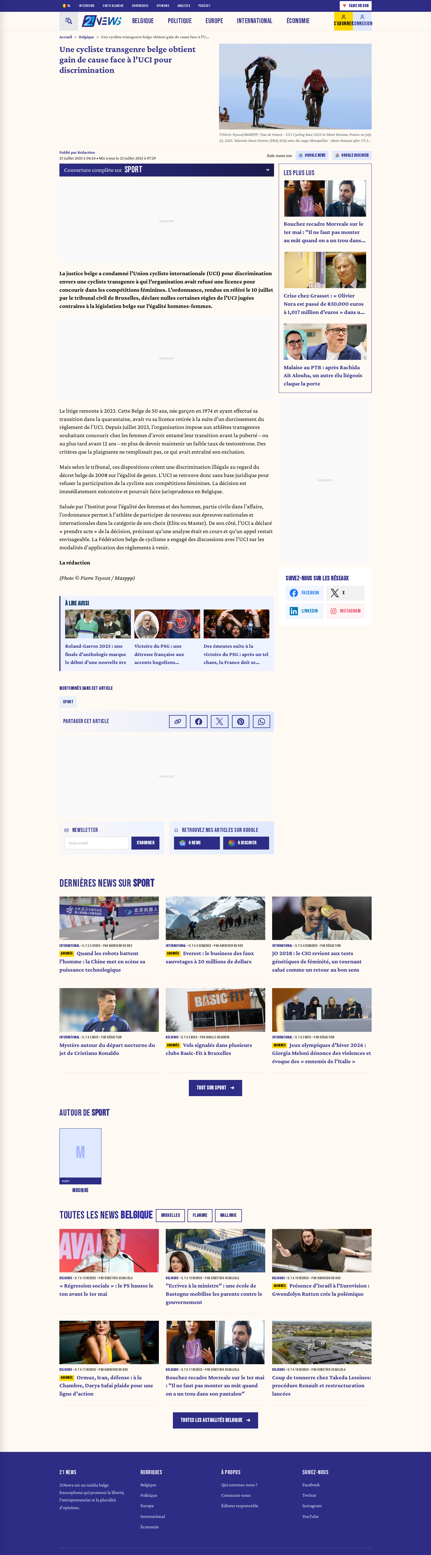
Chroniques (140, 6)
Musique (80, 1190)
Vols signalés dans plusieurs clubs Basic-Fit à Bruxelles (209, 1049)
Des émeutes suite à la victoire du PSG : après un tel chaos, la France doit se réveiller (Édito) (236, 654)
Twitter (309, 1495)
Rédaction (86, 152)
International (255, 21)
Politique (180, 21)
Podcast (204, 6)
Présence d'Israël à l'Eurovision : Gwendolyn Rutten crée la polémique (320, 1289)
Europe (214, 21)
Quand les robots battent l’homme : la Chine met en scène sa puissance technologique (102, 961)
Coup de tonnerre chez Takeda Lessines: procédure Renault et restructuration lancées (321, 1385)
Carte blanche (113, 6)
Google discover (352, 155)
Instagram (312, 1505)
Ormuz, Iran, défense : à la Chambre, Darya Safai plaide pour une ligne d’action (106, 1385)
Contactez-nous (236, 1495)
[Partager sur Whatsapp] (261, 721)
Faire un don (356, 5)
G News (190, 843)
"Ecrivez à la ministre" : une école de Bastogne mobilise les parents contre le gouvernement (214, 1293)
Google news (312, 155)
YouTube (310, 1516)
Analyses (184, 6)
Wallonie (228, 1215)
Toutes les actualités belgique (211, 1420)
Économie (298, 21)
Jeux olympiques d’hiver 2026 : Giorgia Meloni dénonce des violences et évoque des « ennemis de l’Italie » (321, 1053)
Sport (68, 702)
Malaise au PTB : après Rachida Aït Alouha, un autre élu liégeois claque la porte (323, 375)
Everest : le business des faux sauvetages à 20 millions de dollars (210, 957)
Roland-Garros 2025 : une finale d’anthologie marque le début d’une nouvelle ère (95, 654)
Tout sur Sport (211, 1088)
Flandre (200, 1215)
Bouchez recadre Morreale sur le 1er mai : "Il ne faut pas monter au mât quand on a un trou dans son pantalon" (323, 232)
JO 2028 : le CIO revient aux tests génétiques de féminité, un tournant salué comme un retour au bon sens (317, 961)
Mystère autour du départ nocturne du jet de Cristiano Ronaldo (107, 1049)
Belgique (143, 21)
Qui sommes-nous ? (239, 1484)
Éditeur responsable (239, 1505)
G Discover (242, 843)
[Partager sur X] (219, 721)
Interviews (87, 6)
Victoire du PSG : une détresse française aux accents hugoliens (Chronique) (159, 654)
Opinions (163, 6)
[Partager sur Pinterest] (241, 721)
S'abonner (145, 843)
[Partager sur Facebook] (199, 721)
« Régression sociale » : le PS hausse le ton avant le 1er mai (106, 1289)
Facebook (311, 1484)
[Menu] (68, 21)
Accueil (65, 37)
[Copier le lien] (178, 721)
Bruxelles (170, 1215)
